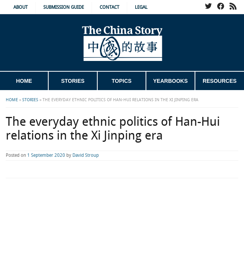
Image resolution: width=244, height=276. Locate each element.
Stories (72, 81)
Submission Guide (63, 7)
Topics (122, 81)
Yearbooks (170, 81)
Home (24, 81)
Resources (220, 81)
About (20, 7)
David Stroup (85, 155)
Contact (109, 7)
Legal (141, 7)
